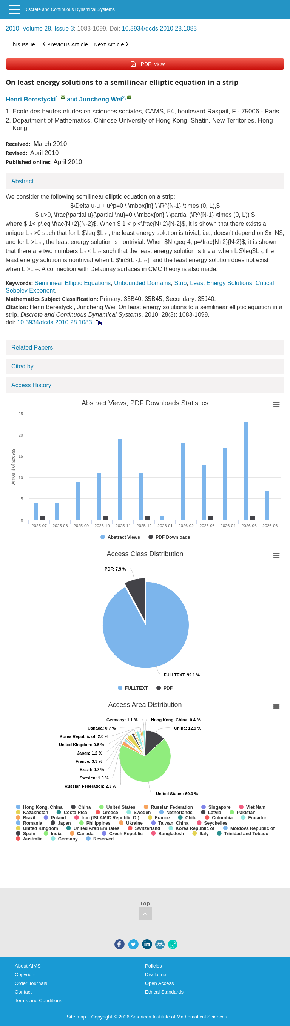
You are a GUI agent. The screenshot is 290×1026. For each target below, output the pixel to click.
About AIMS (28, 966)
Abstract (22, 181)
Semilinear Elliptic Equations (72, 283)
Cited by (22, 366)
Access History (31, 385)
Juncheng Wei (100, 99)
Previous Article (65, 44)
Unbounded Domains (142, 283)
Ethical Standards (164, 992)
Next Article (111, 44)
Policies (153, 966)
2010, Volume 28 (28, 28)
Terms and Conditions (38, 1000)
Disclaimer (156, 974)
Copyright (25, 974)
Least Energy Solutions (221, 283)
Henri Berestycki (31, 99)
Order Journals (31, 983)
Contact (23, 992)
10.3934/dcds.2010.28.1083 (159, 28)
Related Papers (32, 347)
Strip (180, 283)
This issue (22, 44)
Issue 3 (64, 28)
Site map (76, 1017)
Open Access (159, 983)
